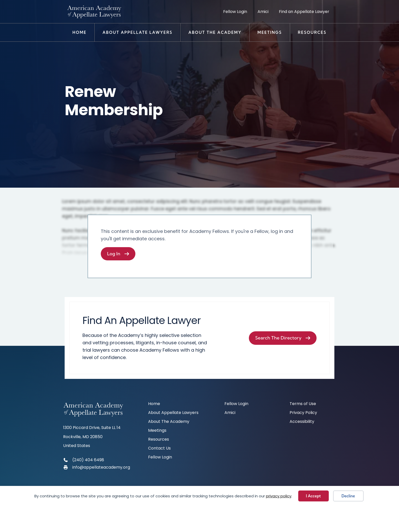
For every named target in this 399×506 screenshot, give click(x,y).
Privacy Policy (303, 413)
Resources (312, 32)
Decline (348, 496)
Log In (113, 254)
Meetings (270, 32)
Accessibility (302, 422)
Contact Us (159, 448)
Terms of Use (303, 404)
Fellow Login (235, 11)
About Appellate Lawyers (138, 32)
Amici (263, 11)
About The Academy (214, 32)
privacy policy (278, 496)
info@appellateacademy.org (101, 467)
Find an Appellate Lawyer (304, 11)
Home (80, 32)
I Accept (313, 496)
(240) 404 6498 (88, 460)
